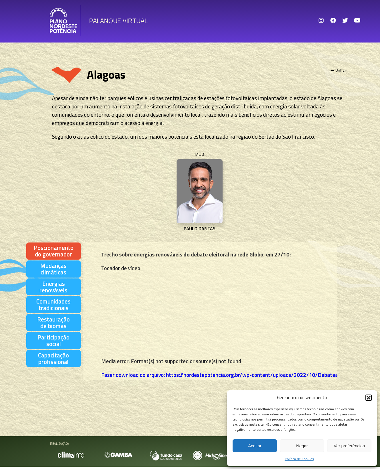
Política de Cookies (299, 459)
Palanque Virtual (118, 20)
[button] (368, 398)
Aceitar (254, 445)
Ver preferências (349, 445)
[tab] (53, 251)
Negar (302, 445)
